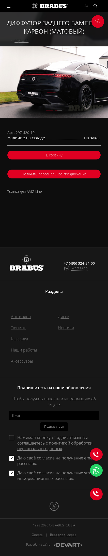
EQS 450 (21, 40)
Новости (66, 328)
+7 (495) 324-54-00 (79, 263)
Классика (19, 339)
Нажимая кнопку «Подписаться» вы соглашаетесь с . (54, 443)
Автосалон (21, 316)
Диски (63, 316)
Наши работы (24, 350)
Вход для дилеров (63, 534)
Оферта (37, 534)
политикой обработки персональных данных (54, 445)
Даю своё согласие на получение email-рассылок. (56, 460)
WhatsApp (79, 268)
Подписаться (54, 426)
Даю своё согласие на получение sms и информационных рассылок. (56, 475)
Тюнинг (18, 328)
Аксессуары (22, 361)
